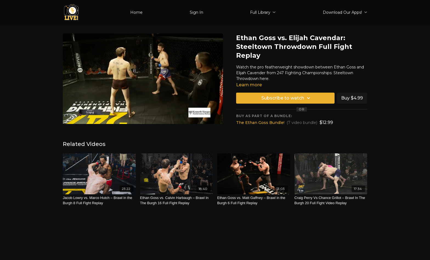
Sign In (196, 12)
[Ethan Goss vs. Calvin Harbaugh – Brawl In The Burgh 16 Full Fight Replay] (176, 200)
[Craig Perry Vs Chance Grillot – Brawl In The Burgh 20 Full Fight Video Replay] (331, 200)
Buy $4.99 (352, 98)
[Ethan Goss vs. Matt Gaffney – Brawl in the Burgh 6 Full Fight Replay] (253, 200)
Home (136, 12)
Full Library (263, 12)
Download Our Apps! (345, 12)
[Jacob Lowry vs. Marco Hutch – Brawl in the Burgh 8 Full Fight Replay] (99, 200)
